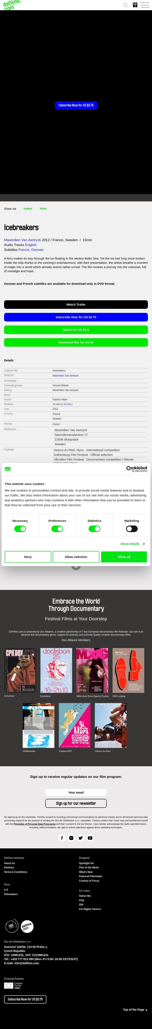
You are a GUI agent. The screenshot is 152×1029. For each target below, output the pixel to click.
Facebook (27, 209)
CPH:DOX (9, 696)
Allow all (124, 557)
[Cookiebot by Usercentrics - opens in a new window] (129, 469)
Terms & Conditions (15, 872)
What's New (86, 872)
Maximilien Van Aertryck (22, 240)
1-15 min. (66, 404)
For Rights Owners (90, 909)
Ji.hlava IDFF (65, 751)
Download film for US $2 (76, 342)
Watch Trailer (76, 304)
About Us (9, 863)
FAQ (81, 900)
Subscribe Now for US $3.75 (76, 105)
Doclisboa (45, 696)
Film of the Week (88, 867)
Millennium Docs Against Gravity (92, 696)
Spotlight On (86, 863)
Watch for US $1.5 (76, 329)
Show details (130, 543)
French (23, 250)
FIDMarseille (29, 751)
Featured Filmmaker (90, 876)
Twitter (43, 209)
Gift (81, 904)
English (31, 245)
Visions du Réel (102, 751)
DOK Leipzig (119, 696)
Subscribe (85, 895)
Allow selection (76, 557)
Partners (9, 867)
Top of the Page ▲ (135, 1009)
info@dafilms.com (27, 963)
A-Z (6, 889)
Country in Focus (89, 880)
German (37, 250)
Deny (28, 557)
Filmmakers (11, 894)
